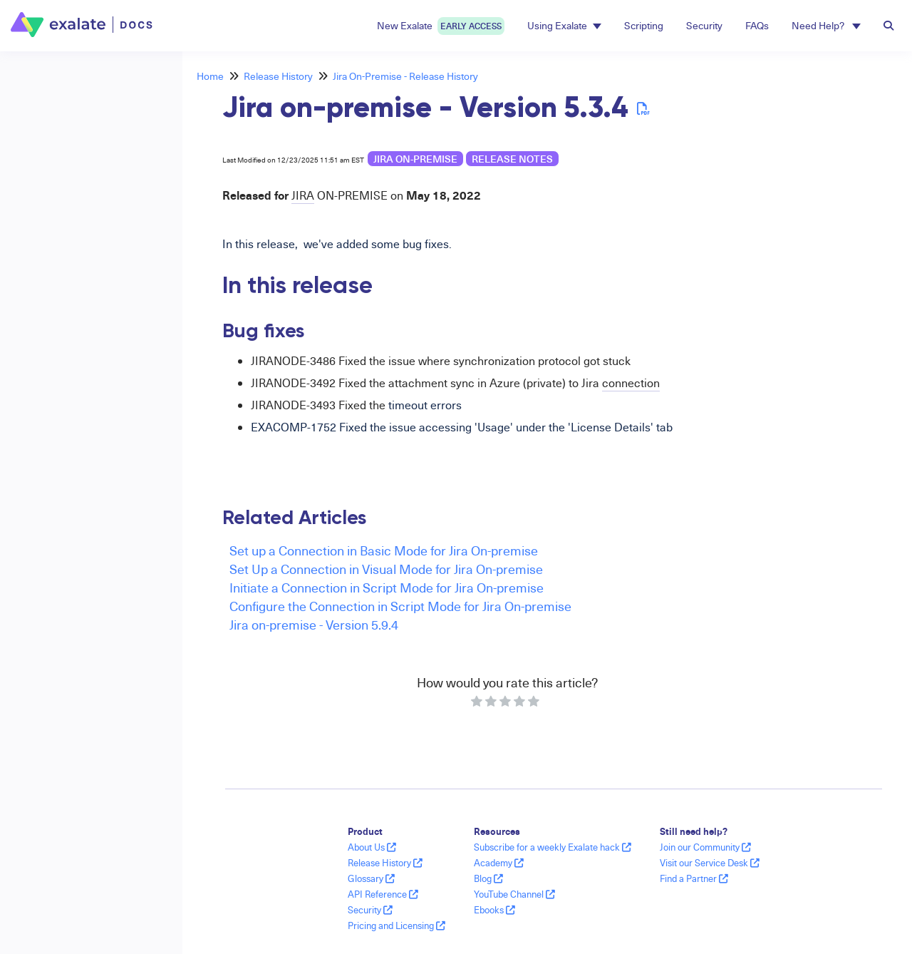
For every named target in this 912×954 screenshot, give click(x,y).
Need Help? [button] (826, 25)
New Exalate (440, 26)
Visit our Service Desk (710, 862)
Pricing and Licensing (396, 925)
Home (210, 76)
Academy (499, 862)
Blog (488, 878)
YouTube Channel (514, 894)
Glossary (371, 878)
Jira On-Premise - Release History (405, 76)
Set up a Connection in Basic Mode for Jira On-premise (383, 550)
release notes (512, 158)
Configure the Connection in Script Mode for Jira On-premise (400, 606)
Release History (278, 76)
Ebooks (494, 909)
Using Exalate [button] (564, 25)
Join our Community (705, 847)
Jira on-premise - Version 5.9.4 (313, 624)
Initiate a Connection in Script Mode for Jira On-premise (386, 587)
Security (704, 25)
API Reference (383, 894)
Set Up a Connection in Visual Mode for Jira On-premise (386, 569)
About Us (372, 847)
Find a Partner (694, 878)
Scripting (643, 25)
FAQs (757, 25)
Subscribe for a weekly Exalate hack (552, 847)
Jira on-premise (415, 158)
